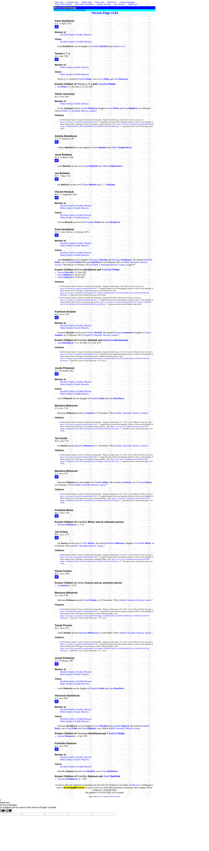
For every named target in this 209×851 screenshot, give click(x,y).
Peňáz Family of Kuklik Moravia (74, 74)
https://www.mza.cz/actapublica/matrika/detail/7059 (78, 122)
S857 (62, 298)
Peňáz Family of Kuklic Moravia (74, 67)
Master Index (87, 2)
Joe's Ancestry (119, 4)
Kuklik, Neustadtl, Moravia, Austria (124, 728)
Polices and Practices (63, 4)
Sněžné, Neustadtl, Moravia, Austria (131, 413)
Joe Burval (133, 785)
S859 (62, 120)
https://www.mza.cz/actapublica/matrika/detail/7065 (78, 300)
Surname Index (72, 2)
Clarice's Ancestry (104, 4)
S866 (62, 352)
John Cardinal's (103, 796)
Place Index (99, 2)
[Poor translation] (8, 811)
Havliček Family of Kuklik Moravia (75, 42)
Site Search (111, 2)
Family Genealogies (127, 2)
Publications (133, 4)
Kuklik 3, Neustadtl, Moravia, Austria (108, 264)
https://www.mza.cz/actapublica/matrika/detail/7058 (78, 354)
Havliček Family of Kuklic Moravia (75, 34)
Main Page (59, 2)
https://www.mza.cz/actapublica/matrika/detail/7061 (78, 288)
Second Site (112, 796)
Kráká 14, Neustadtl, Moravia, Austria (101, 335)
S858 (62, 286)
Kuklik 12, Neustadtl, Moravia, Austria (79, 111)
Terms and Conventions (84, 4)
